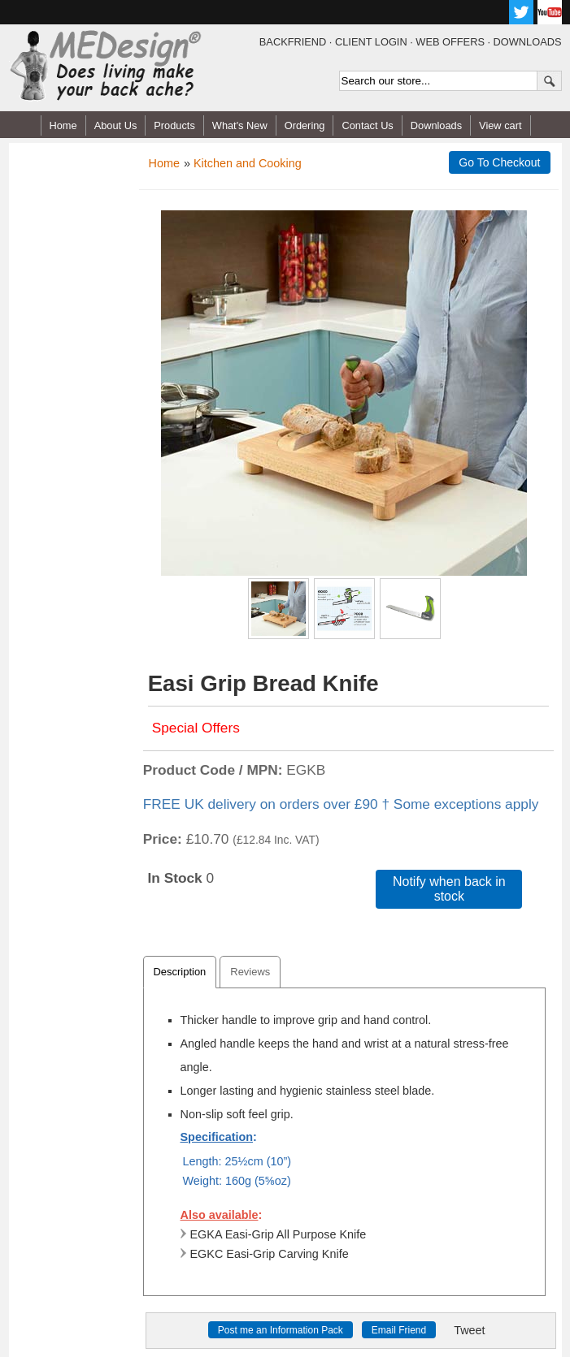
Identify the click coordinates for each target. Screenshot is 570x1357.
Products (174, 125)
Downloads (436, 125)
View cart (500, 125)
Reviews (250, 972)
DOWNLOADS (528, 42)
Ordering (305, 125)
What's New (240, 125)
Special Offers (196, 728)
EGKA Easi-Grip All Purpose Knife (274, 1234)
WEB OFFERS (450, 42)
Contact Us (367, 125)
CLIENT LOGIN (371, 42)
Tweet (469, 1330)
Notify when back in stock (449, 889)
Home (63, 125)
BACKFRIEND (292, 42)
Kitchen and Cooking (248, 163)
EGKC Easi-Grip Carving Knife (265, 1253)
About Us (115, 125)
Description (180, 972)
